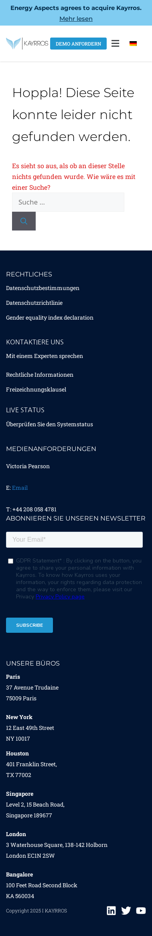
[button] (115, 43)
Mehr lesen (76, 18)
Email (20, 487)
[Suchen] (24, 221)
